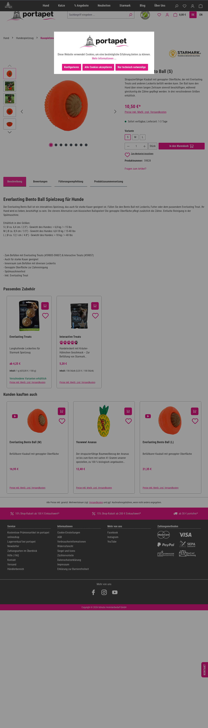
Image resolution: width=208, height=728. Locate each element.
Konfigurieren (71, 67)
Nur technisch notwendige (132, 67)
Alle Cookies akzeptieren (98, 67)
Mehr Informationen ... (104, 58)
